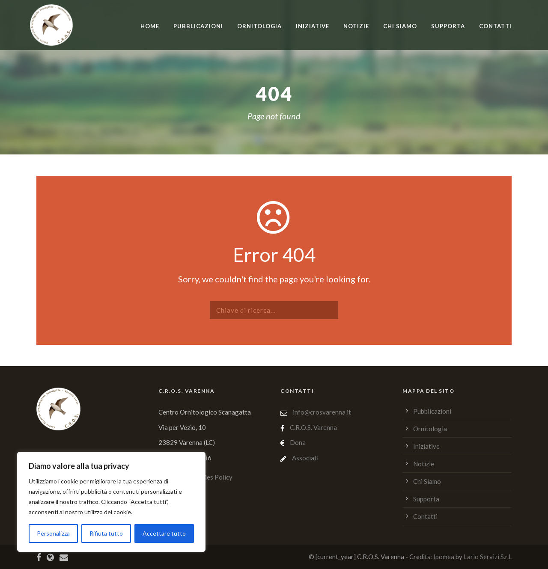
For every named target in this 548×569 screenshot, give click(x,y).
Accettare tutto (164, 533)
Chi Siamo (400, 26)
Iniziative (312, 26)
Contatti (495, 26)
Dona (298, 442)
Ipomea (443, 556)
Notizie (356, 26)
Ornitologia (259, 26)
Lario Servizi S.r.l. (488, 556)
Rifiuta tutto (106, 533)
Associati (305, 458)
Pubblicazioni (198, 26)
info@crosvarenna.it (321, 412)
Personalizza (53, 533)
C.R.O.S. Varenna (313, 427)
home (149, 26)
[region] (111, 502)
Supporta (448, 26)
